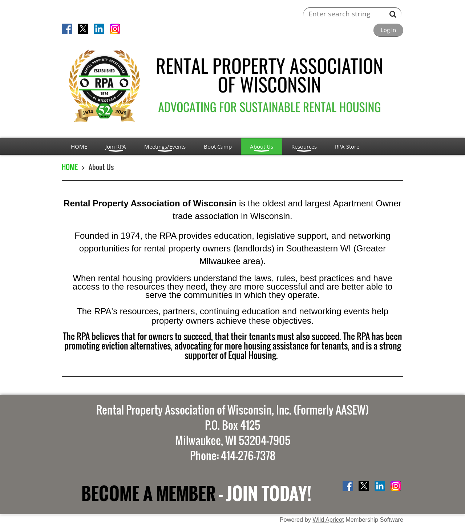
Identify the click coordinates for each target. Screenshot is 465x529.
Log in (388, 29)
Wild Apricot (328, 519)
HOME (70, 167)
